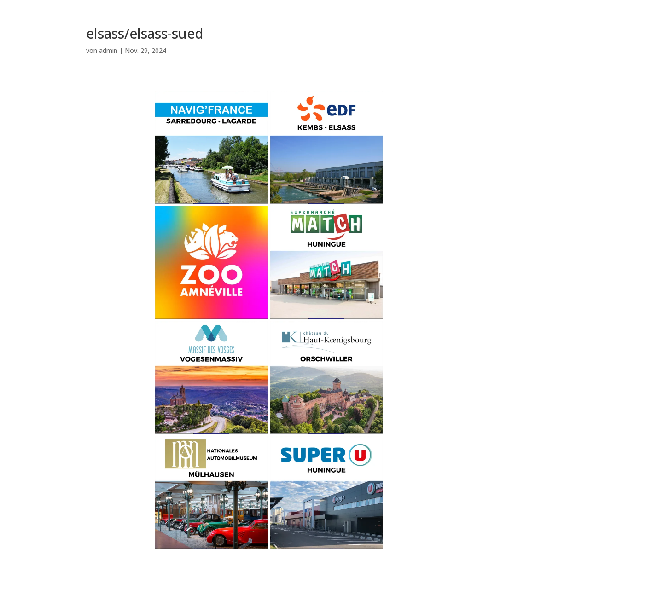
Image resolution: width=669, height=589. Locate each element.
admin (108, 50)
